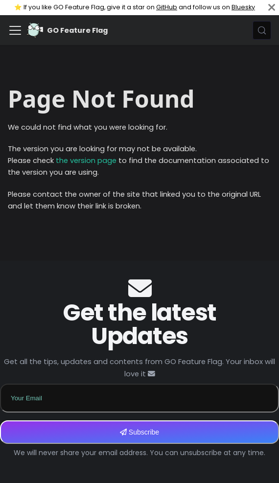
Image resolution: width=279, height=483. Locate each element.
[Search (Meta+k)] (262, 30)
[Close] (271, 7)
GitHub (166, 7)
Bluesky (243, 7)
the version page (86, 160)
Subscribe (139, 432)
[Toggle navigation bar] (15, 30)
